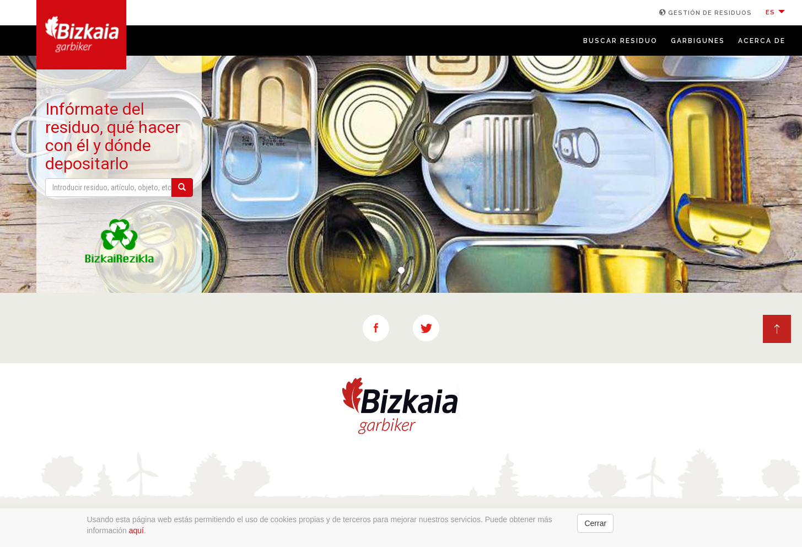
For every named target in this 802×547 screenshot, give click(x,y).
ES (775, 12)
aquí (136, 530)
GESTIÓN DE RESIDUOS (705, 13)
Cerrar (595, 523)
